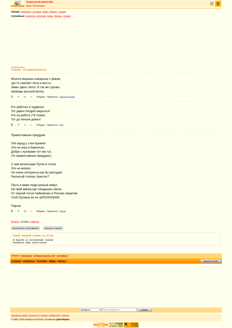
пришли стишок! (210, 261)
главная (16, 261)
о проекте (43, 315)
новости (65, 315)
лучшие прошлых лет (44, 256)
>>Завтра (34, 221)
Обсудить (41, 97)
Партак (62, 211)
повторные (26, 256)
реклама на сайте (19, 315)
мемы (45, 11)
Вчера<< (15, 221)
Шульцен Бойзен (67, 97)
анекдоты (26, 11)
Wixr (61, 125)
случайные (62, 256)
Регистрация (39, 5)
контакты (33, 315)
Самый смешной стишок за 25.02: (34, 235)
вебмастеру (54, 315)
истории (37, 11)
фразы (53, 11)
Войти (29, 5)
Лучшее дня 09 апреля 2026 (39, 2)
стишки (62, 11)
